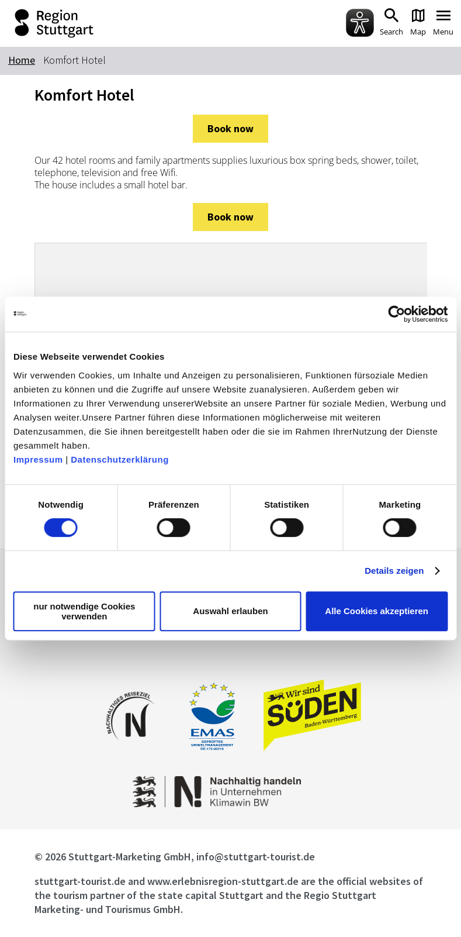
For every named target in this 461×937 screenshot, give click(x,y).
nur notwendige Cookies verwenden (84, 611)
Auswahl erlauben (230, 611)
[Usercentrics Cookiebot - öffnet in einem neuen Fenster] (396, 314)
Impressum (38, 459)
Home (21, 60)
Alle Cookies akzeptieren (376, 611)
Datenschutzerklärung (120, 459)
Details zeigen (394, 571)
